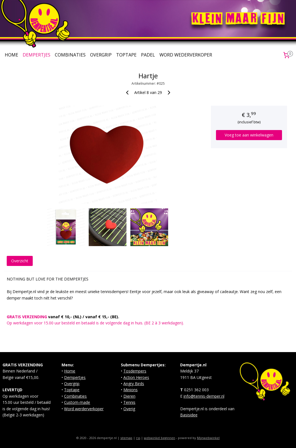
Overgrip (71, 383)
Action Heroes (136, 377)
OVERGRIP (101, 55)
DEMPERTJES (36, 55)
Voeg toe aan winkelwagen (249, 135)
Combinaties (75, 396)
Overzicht (19, 260)
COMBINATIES (70, 55)
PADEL (148, 55)
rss (138, 438)
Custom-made (77, 402)
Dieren (129, 396)
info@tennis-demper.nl (204, 396)
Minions (130, 389)
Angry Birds (133, 383)
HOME (11, 55)
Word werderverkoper (84, 408)
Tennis (129, 402)
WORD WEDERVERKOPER (185, 55)
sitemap (126, 438)
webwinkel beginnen (159, 438)
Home (69, 371)
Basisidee (189, 415)
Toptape (71, 389)
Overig (129, 408)
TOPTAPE (126, 55)
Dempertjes (75, 377)
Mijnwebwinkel (208, 438)
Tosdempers (134, 371)
